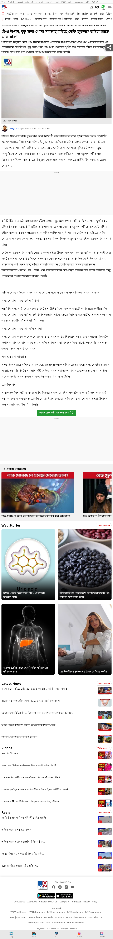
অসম (22, 13)
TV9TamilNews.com (76, 917)
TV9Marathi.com (18, 911)
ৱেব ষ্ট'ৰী (94, 13)
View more (103, 525)
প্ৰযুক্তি (85, 13)
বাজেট (7, 19)
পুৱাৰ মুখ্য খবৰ (40, 19)
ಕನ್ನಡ (27, 2)
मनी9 (87, 2)
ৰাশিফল (85, 19)
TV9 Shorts (26, 19)
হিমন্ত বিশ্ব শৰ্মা (55, 19)
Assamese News (9, 25)
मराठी (41, 2)
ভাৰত (29, 13)
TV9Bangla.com (75, 911)
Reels (5, 812)
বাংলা (56, 2)
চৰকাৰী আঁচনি (97, 19)
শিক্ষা (55, 13)
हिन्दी (3, 2)
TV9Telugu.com (37, 911)
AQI (97, 7)
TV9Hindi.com (35, 917)
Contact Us (19, 901)
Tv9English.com (36, 922)
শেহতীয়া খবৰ (12, 13)
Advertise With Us (48, 901)
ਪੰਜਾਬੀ (63, 2)
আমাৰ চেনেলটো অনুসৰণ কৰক (56, 413)
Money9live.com (75, 922)
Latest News (11, 683)
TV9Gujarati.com (16, 917)
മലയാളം (79, 2)
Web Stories (11, 525)
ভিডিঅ (109, 13)
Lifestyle (24, 25)
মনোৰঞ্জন (38, 13)
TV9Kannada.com (56, 911)
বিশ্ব (78, 13)
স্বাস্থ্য (77, 19)
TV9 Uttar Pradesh (55, 922)
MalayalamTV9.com (54, 917)
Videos (6, 748)
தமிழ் (70, 2)
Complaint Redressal (70, 901)
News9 (20, 2)
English (11, 2)
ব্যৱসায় (48, 13)
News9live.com (95, 917)
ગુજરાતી (49, 2)
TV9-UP (95, 2)
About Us (32, 901)
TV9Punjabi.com (93, 911)
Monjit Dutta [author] (15, 128)
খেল (61, 13)
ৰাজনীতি (68, 19)
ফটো (102, 13)
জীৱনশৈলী (70, 13)
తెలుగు (34, 2)
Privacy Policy (90, 901)
